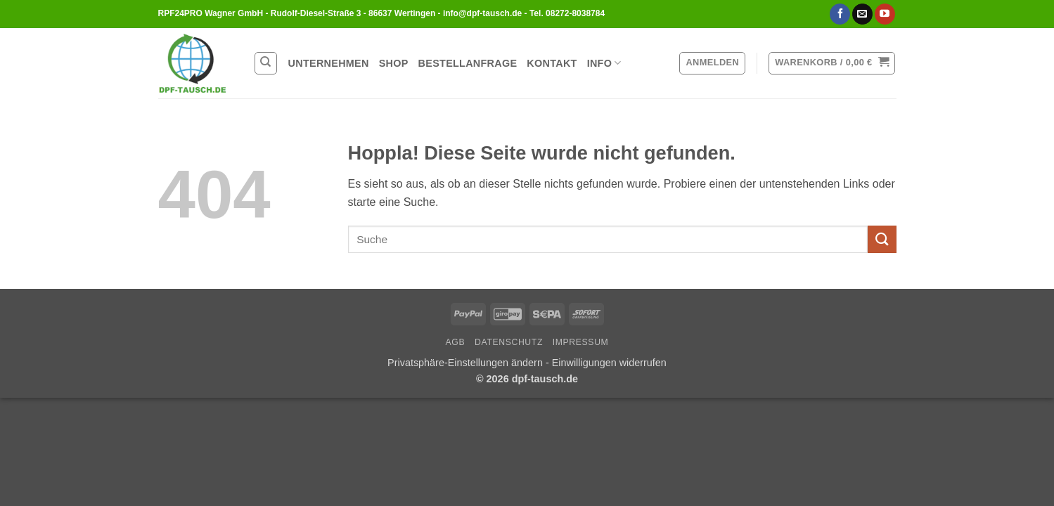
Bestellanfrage (468, 63)
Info (604, 63)
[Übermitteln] (882, 239)
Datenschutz (509, 342)
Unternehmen (328, 63)
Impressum (581, 342)
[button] (712, 63)
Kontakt (552, 63)
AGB (455, 342)
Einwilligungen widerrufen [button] (609, 362)
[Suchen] (266, 63)
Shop (394, 63)
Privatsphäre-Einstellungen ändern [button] (466, 362)
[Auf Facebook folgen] (840, 14)
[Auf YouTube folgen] (885, 14)
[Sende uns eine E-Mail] (862, 14)
